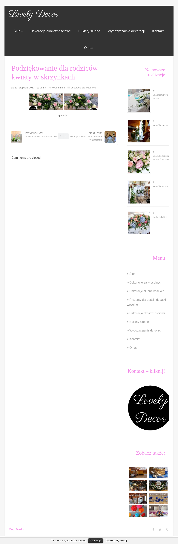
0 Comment (58, 87)
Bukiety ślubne (89, 31)
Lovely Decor (33, 14)
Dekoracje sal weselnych (145, 282)
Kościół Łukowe (160, 186)
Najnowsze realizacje (155, 72)
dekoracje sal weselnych (84, 87)
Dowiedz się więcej (116, 540)
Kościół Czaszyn (160, 125)
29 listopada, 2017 (24, 87)
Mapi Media (16, 529)
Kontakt (158, 31)
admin (43, 87)
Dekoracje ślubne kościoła (146, 291)
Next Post (84, 136)
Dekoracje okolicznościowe (50, 31)
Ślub (18, 31)
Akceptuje (95, 540)
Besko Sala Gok (160, 217)
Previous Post (42, 134)
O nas (88, 48)
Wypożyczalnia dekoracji (126, 31)
